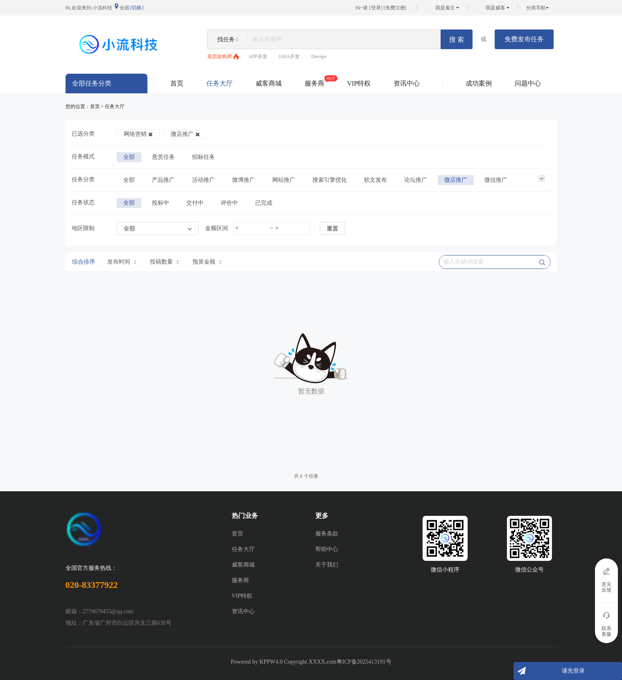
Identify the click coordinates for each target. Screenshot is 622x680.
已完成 (263, 203)
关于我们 (326, 565)
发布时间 (122, 262)
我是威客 (497, 8)
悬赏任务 (163, 157)
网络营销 (138, 134)
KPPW (267, 662)
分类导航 (537, 8)
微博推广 (243, 180)
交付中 (195, 203)
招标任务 (203, 157)
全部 (129, 157)
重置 (332, 229)
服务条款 (326, 534)
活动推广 (203, 180)
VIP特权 (359, 83)
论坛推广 (415, 180)
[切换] (137, 8)
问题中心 (528, 83)
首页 (176, 83)
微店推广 (185, 134)
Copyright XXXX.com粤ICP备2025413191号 (337, 662)
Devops (318, 56)
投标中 (160, 203)
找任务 (226, 39)
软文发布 (375, 180)
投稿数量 (164, 262)
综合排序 (83, 262)
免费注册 (395, 8)
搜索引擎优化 (329, 180)
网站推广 (283, 180)
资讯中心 (407, 83)
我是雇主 (447, 8)
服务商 (314, 81)
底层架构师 (219, 56)
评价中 (229, 203)
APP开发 (258, 56)
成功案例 (479, 83)
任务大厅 (219, 83)
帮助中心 (326, 549)
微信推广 (495, 180)
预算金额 (207, 262)
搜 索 (456, 39)
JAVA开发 (289, 56)
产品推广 (163, 180)
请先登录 (573, 671)
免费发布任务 (524, 39)
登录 (376, 8)
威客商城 (269, 83)
